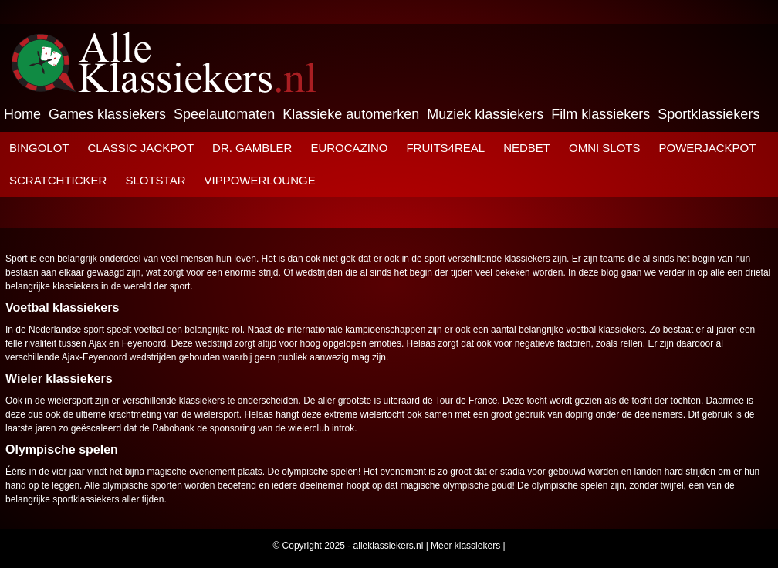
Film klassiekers (600, 114)
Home (22, 114)
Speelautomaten (224, 114)
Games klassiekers (107, 114)
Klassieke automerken (350, 114)
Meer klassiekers (465, 545)
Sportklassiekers (708, 114)
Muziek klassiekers (485, 114)
